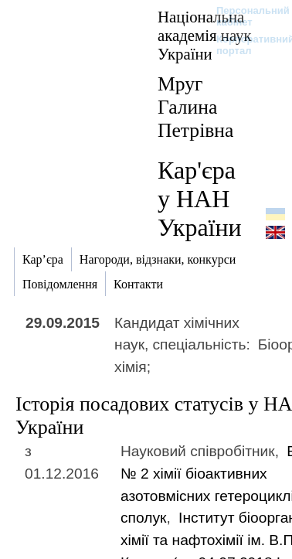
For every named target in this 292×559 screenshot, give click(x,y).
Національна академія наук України (205, 35)
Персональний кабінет (245, 16)
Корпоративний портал (245, 44)
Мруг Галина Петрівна (195, 107)
